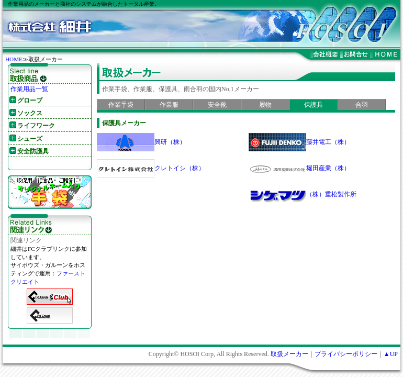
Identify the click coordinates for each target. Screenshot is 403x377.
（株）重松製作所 (331, 194)
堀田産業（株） (328, 168)
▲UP (391, 354)
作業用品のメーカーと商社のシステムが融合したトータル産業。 (84, 4)
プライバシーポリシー (346, 354)
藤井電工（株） (328, 142)
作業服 (169, 104)
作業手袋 (120, 104)
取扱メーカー (289, 354)
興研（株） (170, 142)
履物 (265, 104)
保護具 (313, 104)
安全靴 (217, 104)
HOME (14, 59)
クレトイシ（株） (179, 168)
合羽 (361, 104)
